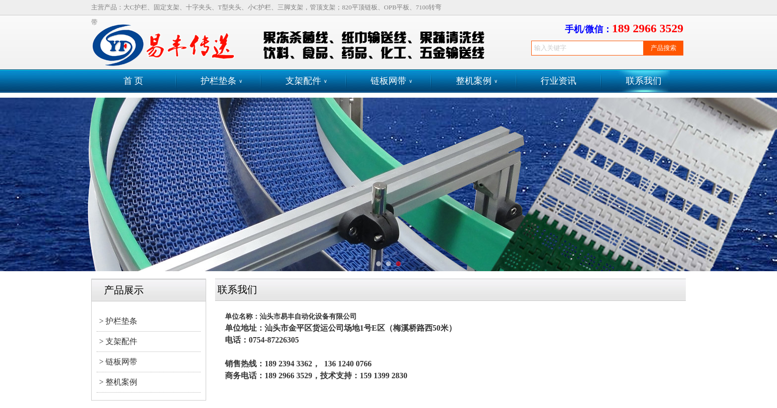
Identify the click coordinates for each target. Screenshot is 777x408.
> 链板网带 (118, 361)
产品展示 (124, 290)
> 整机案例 (118, 382)
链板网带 (391, 81)
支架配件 (306, 81)
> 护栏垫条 (118, 321)
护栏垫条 (221, 81)
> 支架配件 (118, 341)
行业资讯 (558, 81)
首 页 (133, 81)
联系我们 (644, 81)
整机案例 (477, 81)
